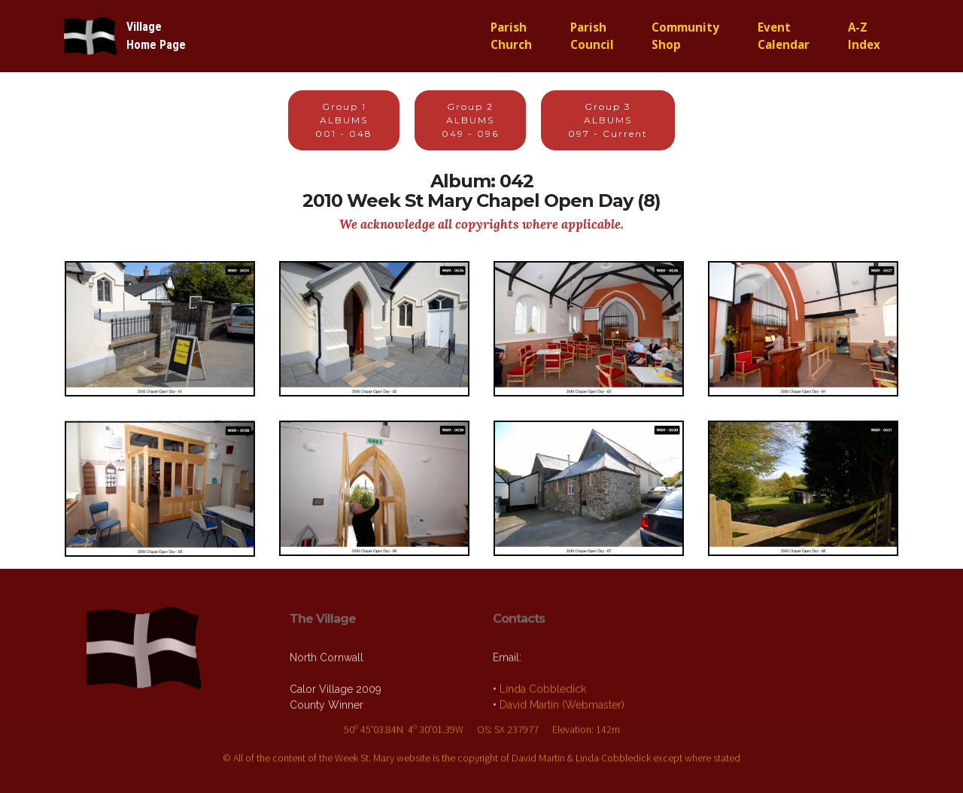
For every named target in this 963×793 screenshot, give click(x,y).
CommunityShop (685, 36)
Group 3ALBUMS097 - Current (608, 120)
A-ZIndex (864, 36)
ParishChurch (511, 36)
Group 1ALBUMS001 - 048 (343, 120)
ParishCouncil (592, 36)
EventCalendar (784, 36)
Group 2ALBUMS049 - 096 (470, 120)
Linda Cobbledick (543, 712)
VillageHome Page (156, 36)
